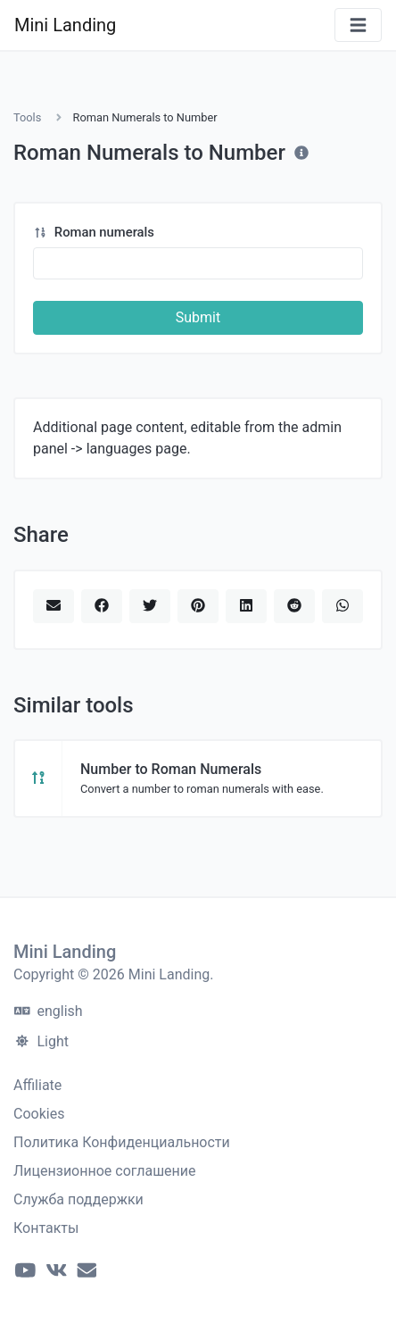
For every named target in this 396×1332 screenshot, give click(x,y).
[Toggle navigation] (358, 25)
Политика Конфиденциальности (121, 1142)
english (48, 1011)
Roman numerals (93, 232)
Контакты (45, 1228)
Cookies (38, 1113)
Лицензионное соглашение (104, 1170)
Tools (27, 117)
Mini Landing (65, 25)
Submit (198, 317)
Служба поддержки (78, 1199)
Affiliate (37, 1085)
